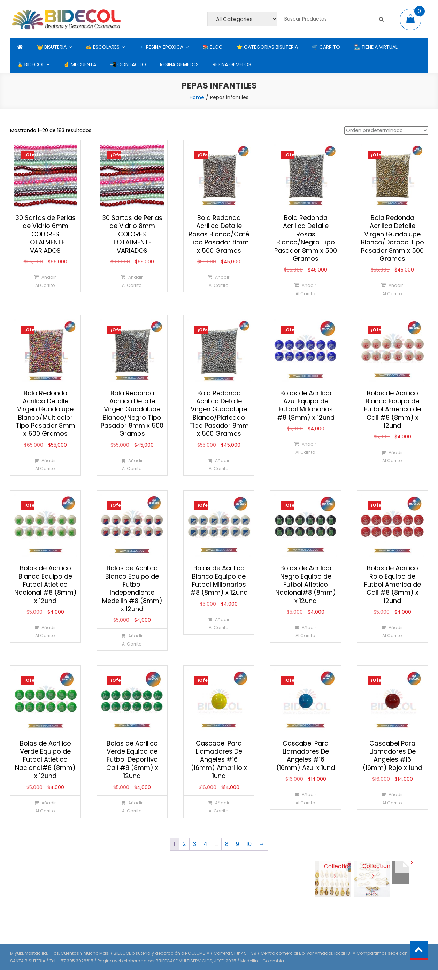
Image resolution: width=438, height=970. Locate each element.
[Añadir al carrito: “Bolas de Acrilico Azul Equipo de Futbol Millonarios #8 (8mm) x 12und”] (305, 448)
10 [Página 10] (249, 844)
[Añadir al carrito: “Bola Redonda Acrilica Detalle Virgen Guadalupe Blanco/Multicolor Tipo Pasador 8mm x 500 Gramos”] (45, 464)
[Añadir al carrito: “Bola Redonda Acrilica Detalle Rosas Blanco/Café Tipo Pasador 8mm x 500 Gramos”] (218, 281)
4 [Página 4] (205, 844)
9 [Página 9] (237, 844)
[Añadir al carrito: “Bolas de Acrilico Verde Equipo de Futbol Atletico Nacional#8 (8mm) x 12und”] (45, 807)
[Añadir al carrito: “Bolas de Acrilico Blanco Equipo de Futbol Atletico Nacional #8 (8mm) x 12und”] (45, 631)
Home (197, 97)
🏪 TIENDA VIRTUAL (376, 47)
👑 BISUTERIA (52, 47)
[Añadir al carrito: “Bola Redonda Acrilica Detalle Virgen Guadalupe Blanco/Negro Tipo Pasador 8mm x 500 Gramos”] (131, 464)
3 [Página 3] (194, 844)
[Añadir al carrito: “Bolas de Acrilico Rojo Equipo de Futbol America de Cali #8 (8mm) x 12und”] (392, 631)
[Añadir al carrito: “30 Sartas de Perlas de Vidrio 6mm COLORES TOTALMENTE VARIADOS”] (45, 281)
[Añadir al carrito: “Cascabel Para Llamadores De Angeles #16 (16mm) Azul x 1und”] (305, 798)
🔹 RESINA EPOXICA (161, 47)
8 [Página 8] (227, 844)
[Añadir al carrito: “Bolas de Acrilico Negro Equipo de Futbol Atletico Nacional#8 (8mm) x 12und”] (305, 631)
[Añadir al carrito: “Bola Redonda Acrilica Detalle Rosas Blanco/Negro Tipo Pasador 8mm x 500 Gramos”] (305, 289)
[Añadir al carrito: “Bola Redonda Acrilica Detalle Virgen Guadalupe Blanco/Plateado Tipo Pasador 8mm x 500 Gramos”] (218, 464)
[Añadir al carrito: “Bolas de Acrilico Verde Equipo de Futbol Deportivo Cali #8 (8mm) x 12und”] (131, 807)
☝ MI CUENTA (79, 64)
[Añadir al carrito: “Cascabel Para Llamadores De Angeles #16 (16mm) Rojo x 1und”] (392, 798)
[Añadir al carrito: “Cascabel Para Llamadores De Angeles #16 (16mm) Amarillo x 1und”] (218, 807)
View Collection (333, 865)
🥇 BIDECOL (30, 64)
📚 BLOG (212, 47)
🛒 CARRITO (326, 47)
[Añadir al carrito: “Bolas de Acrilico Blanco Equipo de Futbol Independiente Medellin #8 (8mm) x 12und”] (131, 640)
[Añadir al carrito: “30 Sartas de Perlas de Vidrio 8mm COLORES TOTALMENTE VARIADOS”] (131, 281)
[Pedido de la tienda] (386, 130)
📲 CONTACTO (128, 64)
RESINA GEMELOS (179, 64)
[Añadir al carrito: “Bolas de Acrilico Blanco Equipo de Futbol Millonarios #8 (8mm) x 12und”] (218, 623)
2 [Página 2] (184, 844)
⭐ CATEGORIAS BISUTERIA (267, 47)
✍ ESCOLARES (103, 47)
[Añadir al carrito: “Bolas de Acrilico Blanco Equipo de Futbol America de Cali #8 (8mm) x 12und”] (392, 456)
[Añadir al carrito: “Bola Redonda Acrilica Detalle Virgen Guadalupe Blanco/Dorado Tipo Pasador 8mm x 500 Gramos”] (392, 289)
